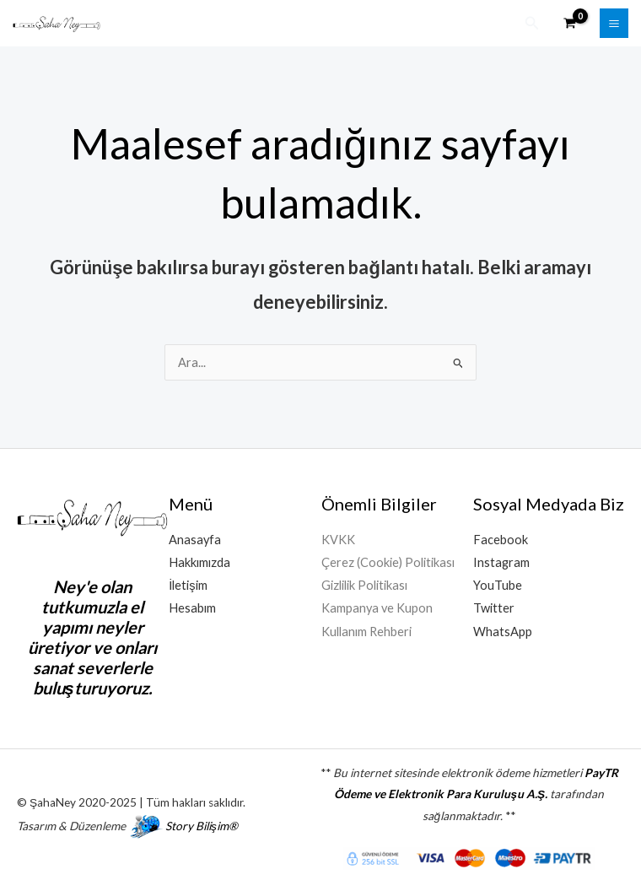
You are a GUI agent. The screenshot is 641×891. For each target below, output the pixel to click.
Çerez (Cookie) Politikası (388, 561)
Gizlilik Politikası (364, 584)
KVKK (338, 539)
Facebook (500, 539)
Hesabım (192, 607)
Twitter (493, 607)
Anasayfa (195, 539)
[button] (532, 23)
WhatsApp (502, 630)
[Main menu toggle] (614, 22)
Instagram (501, 561)
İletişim (188, 584)
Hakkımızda (199, 561)
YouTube (497, 584)
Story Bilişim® (201, 825)
